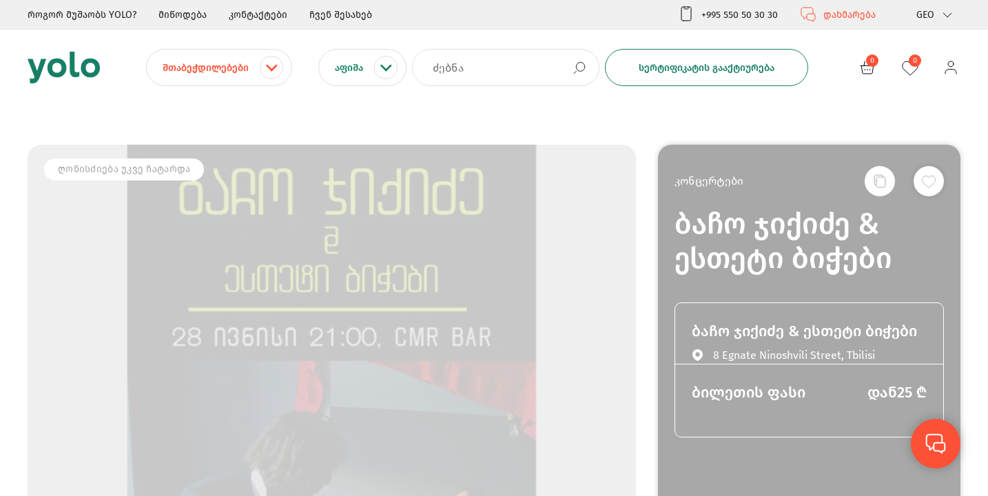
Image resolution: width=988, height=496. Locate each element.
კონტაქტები (258, 15)
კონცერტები (709, 180)
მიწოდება (182, 15)
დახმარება (838, 14)
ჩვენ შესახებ (340, 15)
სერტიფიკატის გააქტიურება (706, 68)
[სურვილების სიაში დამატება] (929, 181)
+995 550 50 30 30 (728, 14)
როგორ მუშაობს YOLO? (82, 15)
